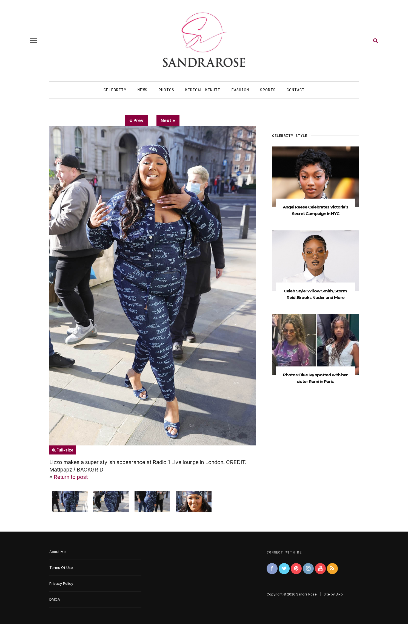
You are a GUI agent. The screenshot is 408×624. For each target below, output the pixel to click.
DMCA (54, 599)
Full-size (62, 450)
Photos (166, 89)
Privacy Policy (61, 583)
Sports (268, 89)
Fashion (240, 89)
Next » (168, 120)
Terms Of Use (61, 567)
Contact (296, 89)
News (142, 89)
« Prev (136, 120)
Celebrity (115, 89)
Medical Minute (202, 89)
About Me (57, 551)
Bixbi (340, 594)
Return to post (71, 477)
